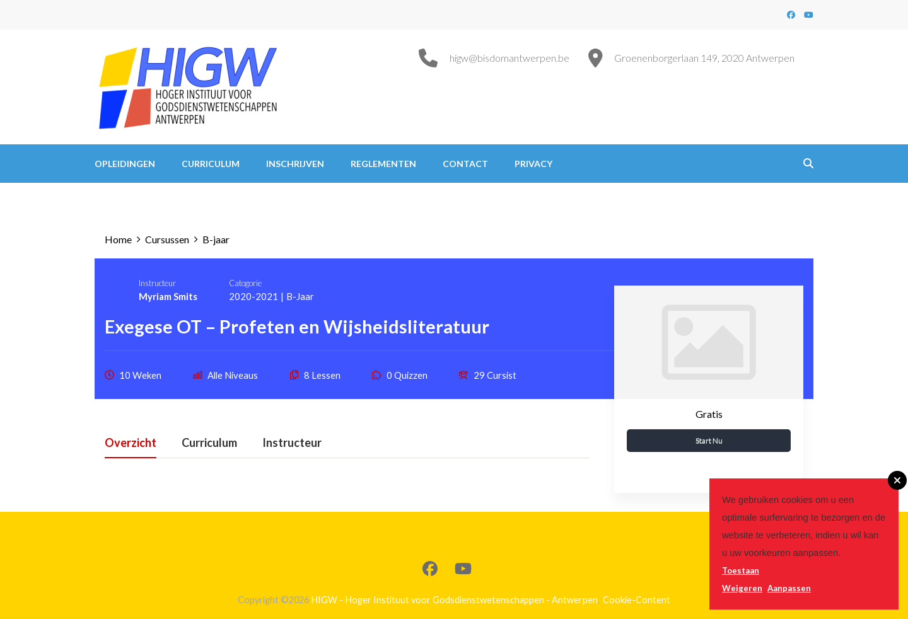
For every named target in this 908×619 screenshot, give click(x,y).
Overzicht (130, 443)
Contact (465, 163)
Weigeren (742, 588)
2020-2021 (253, 296)
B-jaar (300, 296)
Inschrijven (295, 163)
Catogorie (245, 283)
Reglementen (383, 163)
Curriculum (211, 163)
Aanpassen (789, 588)
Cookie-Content (636, 599)
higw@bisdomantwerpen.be (509, 58)
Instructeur (157, 283)
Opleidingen (125, 163)
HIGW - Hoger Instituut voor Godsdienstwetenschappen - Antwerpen (454, 599)
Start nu (709, 440)
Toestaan (740, 570)
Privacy (533, 163)
